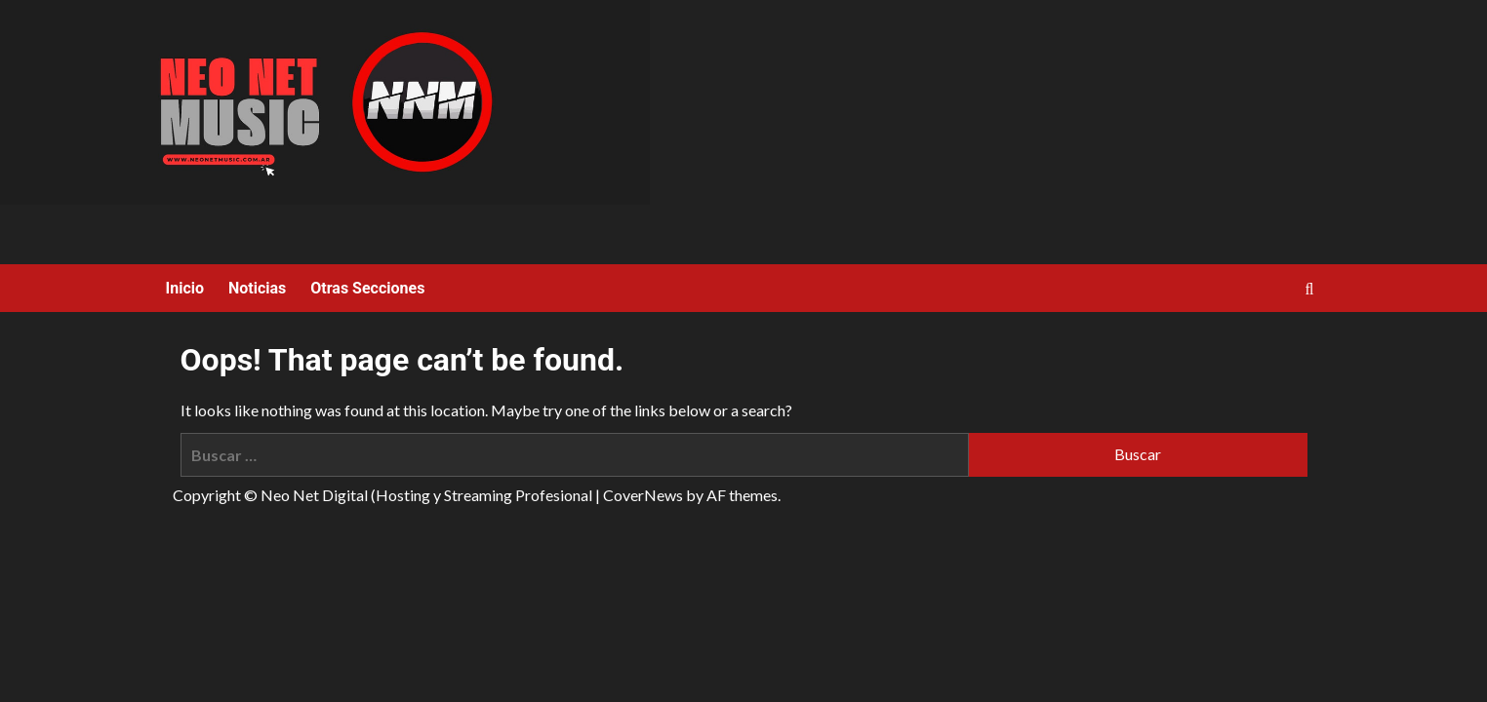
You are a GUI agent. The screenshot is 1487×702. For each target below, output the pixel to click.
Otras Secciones (367, 288)
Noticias (257, 288)
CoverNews (643, 495)
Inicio (185, 288)
